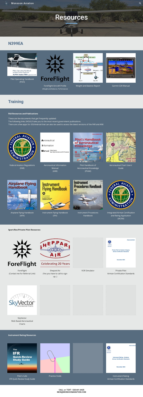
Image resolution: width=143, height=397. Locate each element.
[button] (140, 3)
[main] (71, 18)
